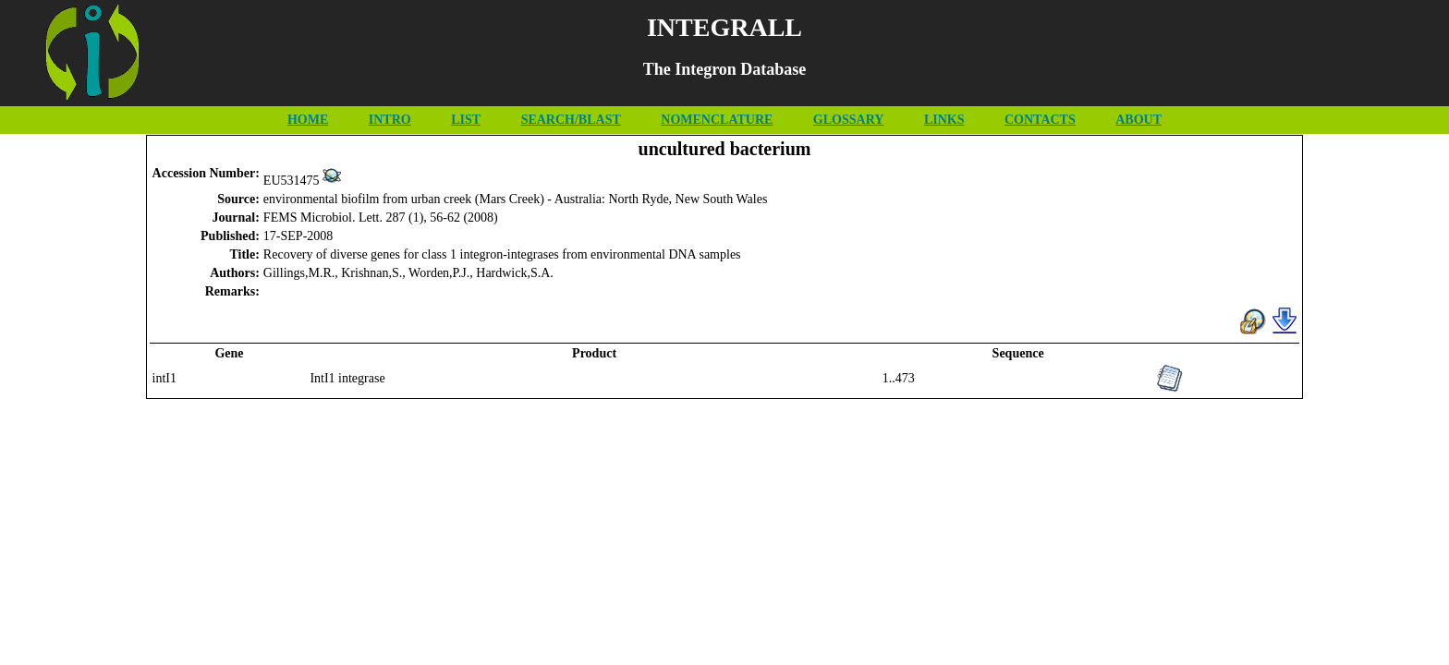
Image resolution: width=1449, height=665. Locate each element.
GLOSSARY (848, 120)
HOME (307, 120)
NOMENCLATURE (717, 120)
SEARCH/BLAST (571, 120)
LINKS (944, 120)
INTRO (390, 120)
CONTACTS (1040, 120)
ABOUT (1138, 120)
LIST (466, 120)
